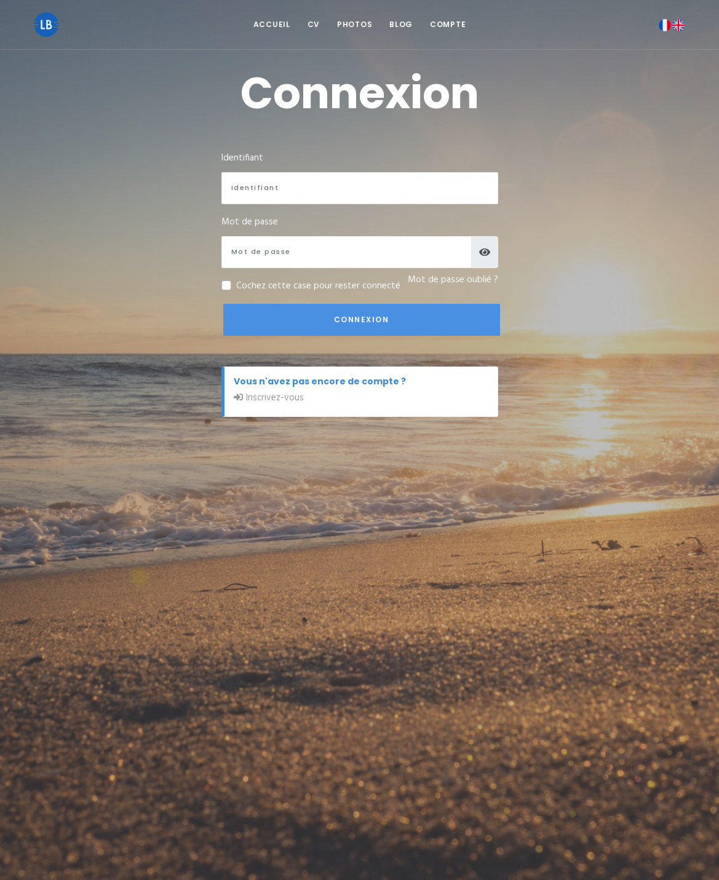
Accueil (271, 24)
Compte (448, 24)
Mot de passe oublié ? (453, 279)
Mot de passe (249, 222)
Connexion (361, 319)
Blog (401, 24)
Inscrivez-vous (275, 397)
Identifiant (242, 158)
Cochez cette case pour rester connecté (318, 286)
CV (314, 24)
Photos (354, 24)
